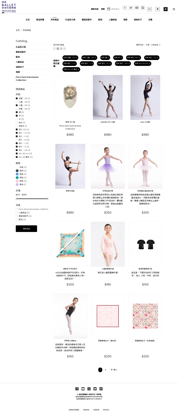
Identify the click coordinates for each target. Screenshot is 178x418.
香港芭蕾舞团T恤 (145, 269)
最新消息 (95, 9)
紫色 (23, 184)
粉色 (23, 181)
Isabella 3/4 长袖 (108, 122)
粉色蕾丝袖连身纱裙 (145, 191)
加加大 (23, 126)
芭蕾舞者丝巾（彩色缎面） (145, 340)
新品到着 (40, 19)
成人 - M (24, 139)
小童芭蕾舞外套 (108, 269)
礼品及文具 (70, 19)
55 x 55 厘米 (26, 157)
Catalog (21, 41)
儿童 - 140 (24, 105)
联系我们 (115, 9)
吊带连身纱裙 (108, 191)
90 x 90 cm (25, 153)
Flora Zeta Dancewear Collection (27, 79)
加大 (22, 122)
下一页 (114, 370)
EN (149, 9)
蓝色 (23, 174)
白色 (23, 167)
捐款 (103, 9)
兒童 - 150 (24, 108)
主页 (28, 19)
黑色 (23, 170)
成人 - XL (24, 146)
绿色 (23, 177)
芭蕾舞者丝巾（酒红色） (107, 340)
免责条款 (86, 410)
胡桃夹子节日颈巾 (70, 269)
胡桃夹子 (138, 19)
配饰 (100, 19)
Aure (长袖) (145, 122)
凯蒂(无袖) (70, 191)
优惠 (150, 19)
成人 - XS (24, 133)
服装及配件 (87, 19)
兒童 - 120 (24, 98)
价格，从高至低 (153, 44)
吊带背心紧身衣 (70, 340)
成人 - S (24, 136)
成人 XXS (24, 129)
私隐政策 (96, 410)
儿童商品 (113, 19)
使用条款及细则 (74, 410)
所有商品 (55, 19)
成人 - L (24, 143)
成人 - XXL (24, 150)
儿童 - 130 (24, 102)
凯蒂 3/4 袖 (70, 122)
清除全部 (26, 228)
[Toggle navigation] (174, 9)
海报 (125, 19)
